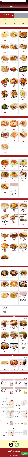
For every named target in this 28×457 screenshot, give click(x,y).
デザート (14, 23)
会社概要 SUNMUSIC (14, 453)
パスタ (23, 19)
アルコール (22, 23)
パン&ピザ (14, 19)
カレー (23, 21)
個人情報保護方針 (9, 453)
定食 (5, 23)
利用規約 (5, 453)
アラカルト (5, 19)
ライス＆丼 (14, 21)
